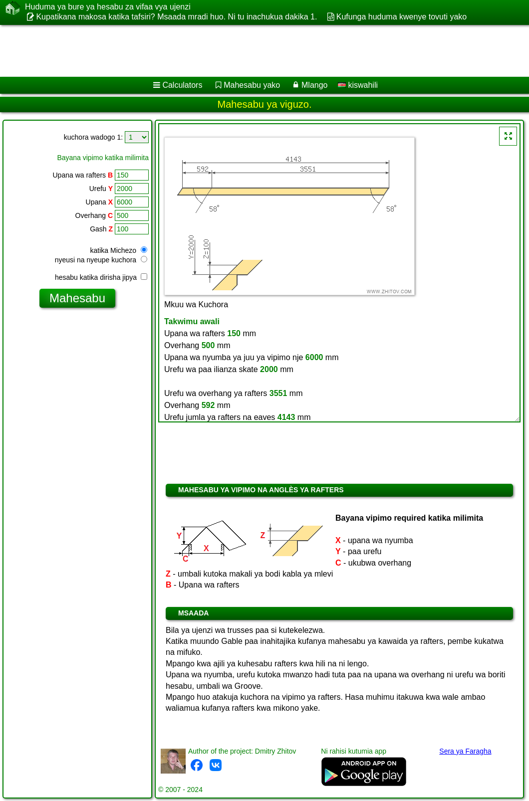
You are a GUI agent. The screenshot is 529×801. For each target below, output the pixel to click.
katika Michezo (118, 250)
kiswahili (358, 85)
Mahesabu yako (252, 85)
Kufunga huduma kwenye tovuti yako (401, 16)
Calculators (182, 85)
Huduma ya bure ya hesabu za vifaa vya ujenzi (108, 6)
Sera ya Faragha (465, 751)
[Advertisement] (254, 50)
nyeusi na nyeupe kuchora (101, 260)
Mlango (314, 85)
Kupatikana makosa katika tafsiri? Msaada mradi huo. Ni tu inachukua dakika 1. (176, 16)
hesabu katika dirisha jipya (101, 277)
